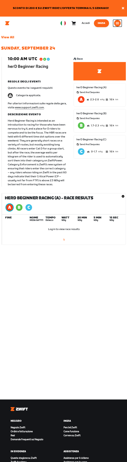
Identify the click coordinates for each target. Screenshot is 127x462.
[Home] (7, 23)
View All (7, 37)
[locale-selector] (63, 23)
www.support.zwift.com (29, 107)
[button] (123, 8)
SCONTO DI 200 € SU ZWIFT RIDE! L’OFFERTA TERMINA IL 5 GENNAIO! (61, 8)
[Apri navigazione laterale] (117, 23)
